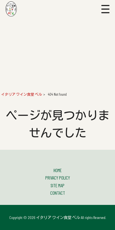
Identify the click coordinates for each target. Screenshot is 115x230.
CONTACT (57, 193)
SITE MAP (57, 185)
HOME (58, 170)
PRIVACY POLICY (57, 177)
